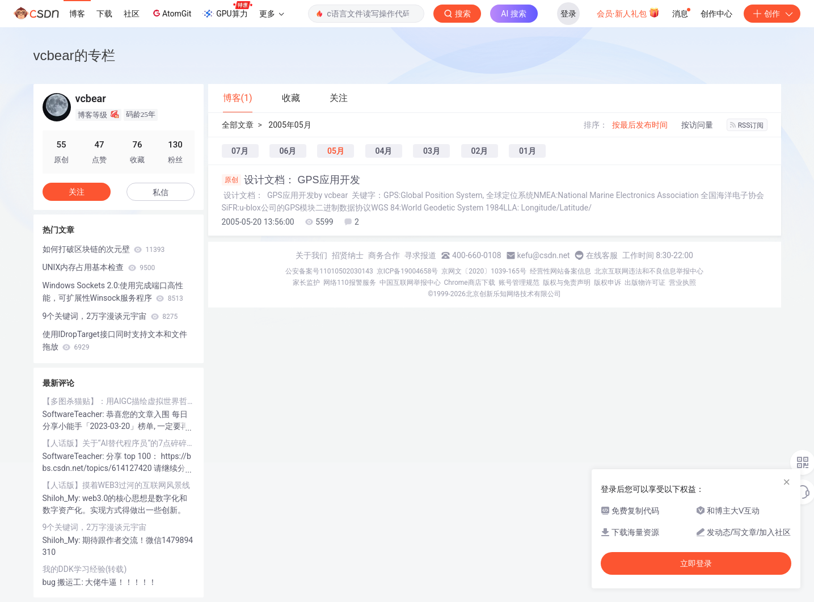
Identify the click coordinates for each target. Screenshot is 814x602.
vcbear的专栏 (74, 55)
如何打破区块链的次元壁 (104, 249)
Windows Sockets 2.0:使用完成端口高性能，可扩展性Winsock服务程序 (113, 291)
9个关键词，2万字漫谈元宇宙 (110, 316)
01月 (527, 150)
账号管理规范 (519, 283)
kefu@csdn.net (543, 255)
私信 (160, 192)
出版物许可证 (645, 283)
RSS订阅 (747, 125)
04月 (383, 150)
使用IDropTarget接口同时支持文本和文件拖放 (115, 340)
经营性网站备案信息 (560, 271)
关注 (77, 191)
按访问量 (697, 124)
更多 (271, 13)
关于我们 (311, 255)
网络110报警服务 (349, 283)
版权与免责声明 (567, 283)
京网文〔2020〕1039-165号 (483, 271)
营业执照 (682, 283)
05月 (335, 150)
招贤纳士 (348, 255)
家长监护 (306, 283)
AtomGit (171, 13)
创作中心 (716, 13)
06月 (287, 150)
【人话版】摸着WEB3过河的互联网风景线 (117, 485)
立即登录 (696, 563)
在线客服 (602, 255)
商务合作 (384, 255)
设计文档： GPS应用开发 (291, 180)
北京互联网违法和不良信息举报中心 (648, 271)
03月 (431, 150)
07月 (239, 150)
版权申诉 (607, 283)
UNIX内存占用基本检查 (99, 267)
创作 (772, 13)
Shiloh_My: (63, 498)
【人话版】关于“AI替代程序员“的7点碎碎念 (119, 443)
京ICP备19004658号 (407, 271)
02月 (479, 150)
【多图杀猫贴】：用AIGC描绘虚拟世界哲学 (119, 401)
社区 (132, 13)
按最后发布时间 (640, 124)
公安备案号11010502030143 (329, 271)
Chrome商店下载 (469, 283)
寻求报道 (420, 255)
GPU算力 (227, 10)
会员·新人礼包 (628, 12)
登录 (568, 13)
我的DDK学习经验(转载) (85, 569)
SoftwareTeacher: (75, 414)
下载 (104, 13)
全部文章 (238, 124)
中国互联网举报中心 (410, 283)
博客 (77, 13)
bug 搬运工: (64, 582)
